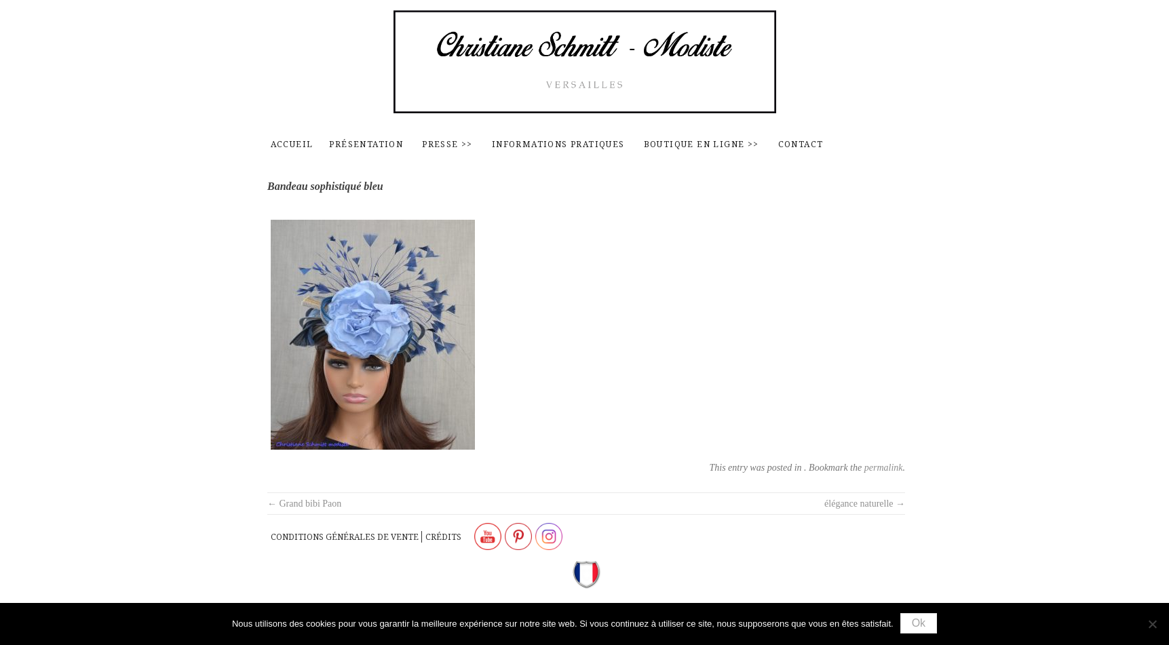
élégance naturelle (864, 504)
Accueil (292, 144)
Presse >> (447, 144)
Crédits (443, 537)
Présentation (366, 144)
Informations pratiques (558, 144)
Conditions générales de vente (345, 537)
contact (801, 144)
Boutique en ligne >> (701, 144)
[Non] (1152, 624)
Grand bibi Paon (304, 504)
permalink (883, 468)
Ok (918, 623)
